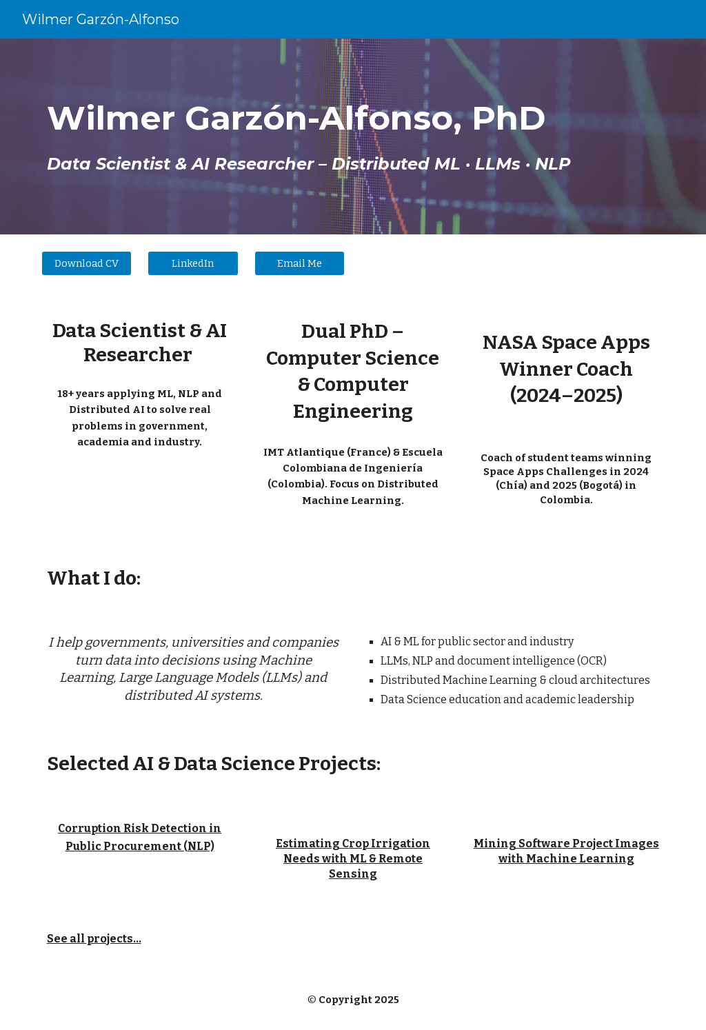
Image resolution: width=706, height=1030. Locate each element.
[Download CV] (86, 263)
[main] (353, 136)
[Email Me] (299, 263)
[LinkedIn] (192, 263)
